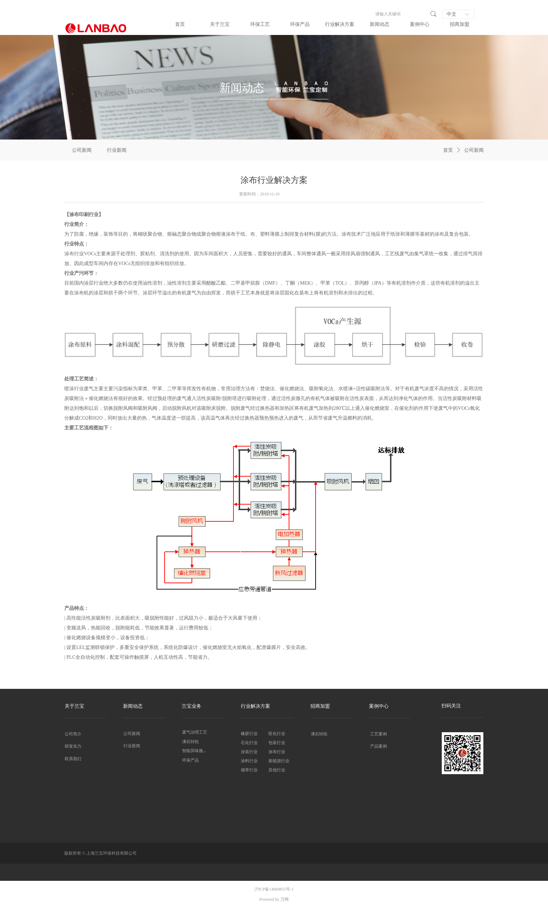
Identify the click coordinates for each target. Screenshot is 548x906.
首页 (448, 150)
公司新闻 (474, 150)
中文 (451, 14)
